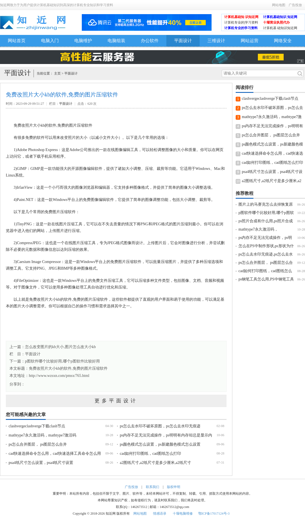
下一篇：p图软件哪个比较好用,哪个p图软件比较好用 (54, 361)
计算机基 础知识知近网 (280, 28)
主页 (57, 73)
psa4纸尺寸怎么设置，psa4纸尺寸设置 (41, 463)
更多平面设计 (116, 400)
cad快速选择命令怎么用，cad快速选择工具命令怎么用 (55, 453)
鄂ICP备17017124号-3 (214, 513)
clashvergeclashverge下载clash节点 (37, 426)
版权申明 (173, 487)
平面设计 (183, 40)
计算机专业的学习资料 (241, 28)
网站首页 (17, 40)
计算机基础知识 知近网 (280, 17)
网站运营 (249, 40)
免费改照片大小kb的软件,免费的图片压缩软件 (68, 368)
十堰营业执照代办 (276, 22)
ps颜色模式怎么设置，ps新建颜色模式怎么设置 (160, 444)
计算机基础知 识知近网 (241, 17)
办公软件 (150, 40)
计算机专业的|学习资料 (241, 22)
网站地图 (278, 5)
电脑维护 (83, 40)
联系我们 (152, 487)
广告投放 (295, 5)
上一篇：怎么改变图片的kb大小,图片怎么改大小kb (52, 347)
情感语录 (159, 513)
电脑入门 (50, 40)
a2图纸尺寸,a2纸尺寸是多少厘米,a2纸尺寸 (155, 463)
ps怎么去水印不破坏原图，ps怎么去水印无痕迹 (160, 426)
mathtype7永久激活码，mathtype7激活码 (42, 435)
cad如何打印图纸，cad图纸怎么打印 (150, 453)
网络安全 (283, 40)
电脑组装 (116, 40)
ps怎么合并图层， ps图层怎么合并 (38, 444)
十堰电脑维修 (183, 513)
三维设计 (216, 40)
